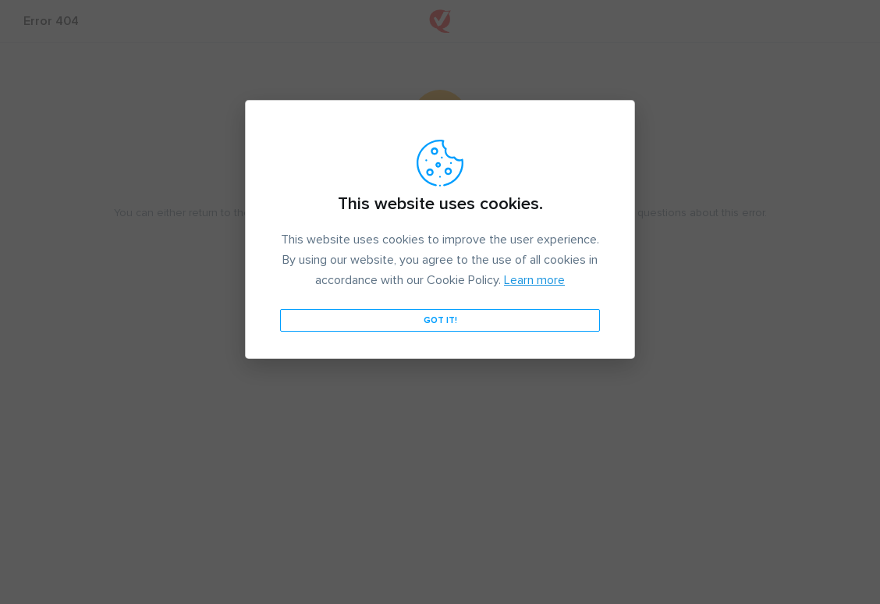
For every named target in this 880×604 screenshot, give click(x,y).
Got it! (440, 320)
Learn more (534, 280)
